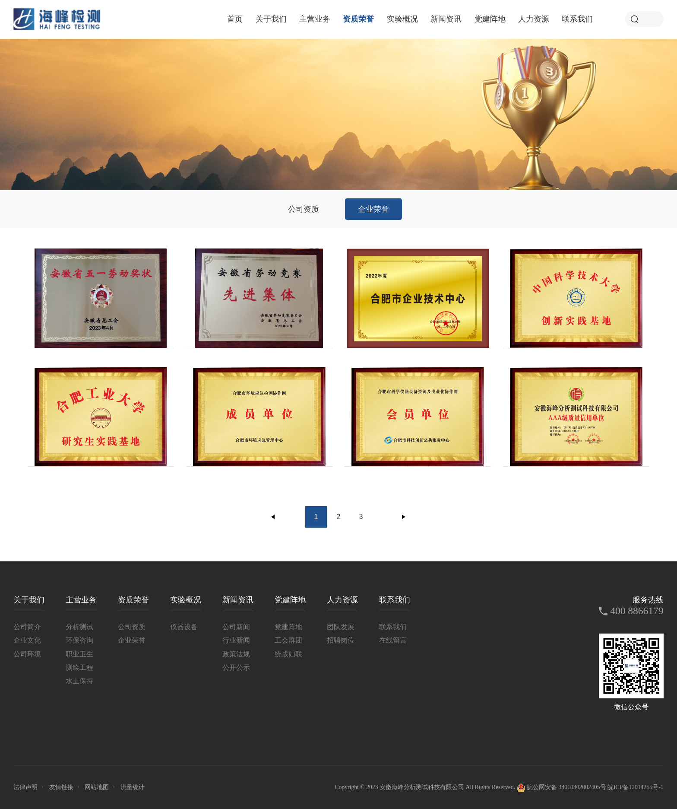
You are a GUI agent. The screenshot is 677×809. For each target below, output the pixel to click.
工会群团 (288, 640)
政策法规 (236, 654)
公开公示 (236, 667)
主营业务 (314, 19)
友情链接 (61, 787)
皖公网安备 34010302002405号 (561, 788)
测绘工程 (79, 667)
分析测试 (79, 627)
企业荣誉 (373, 209)
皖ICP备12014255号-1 (635, 787)
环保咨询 (79, 640)
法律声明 (25, 787)
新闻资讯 (446, 19)
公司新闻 (236, 627)
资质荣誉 (358, 19)
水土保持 (79, 681)
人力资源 (533, 19)
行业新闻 (236, 640)
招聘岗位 (340, 640)
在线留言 (393, 640)
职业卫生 (79, 654)
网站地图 (97, 787)
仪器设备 (184, 627)
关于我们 (271, 19)
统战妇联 (288, 654)
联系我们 (577, 19)
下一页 (403, 517)
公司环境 (27, 654)
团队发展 (340, 627)
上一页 (273, 517)
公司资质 (303, 209)
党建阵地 (490, 19)
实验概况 (402, 19)
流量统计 (132, 787)
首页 (235, 19)
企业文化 (27, 640)
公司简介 (27, 627)
